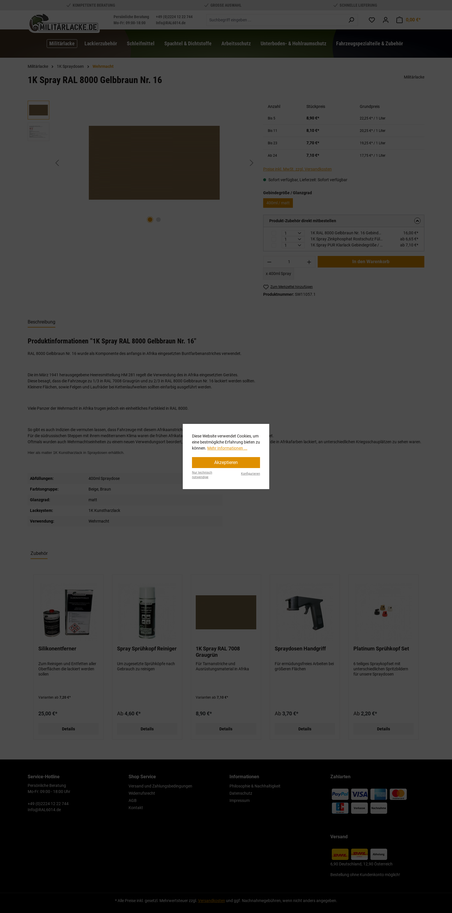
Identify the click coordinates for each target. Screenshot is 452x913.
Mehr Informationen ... (227, 448)
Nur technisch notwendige (202, 475)
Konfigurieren (250, 474)
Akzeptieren (226, 462)
